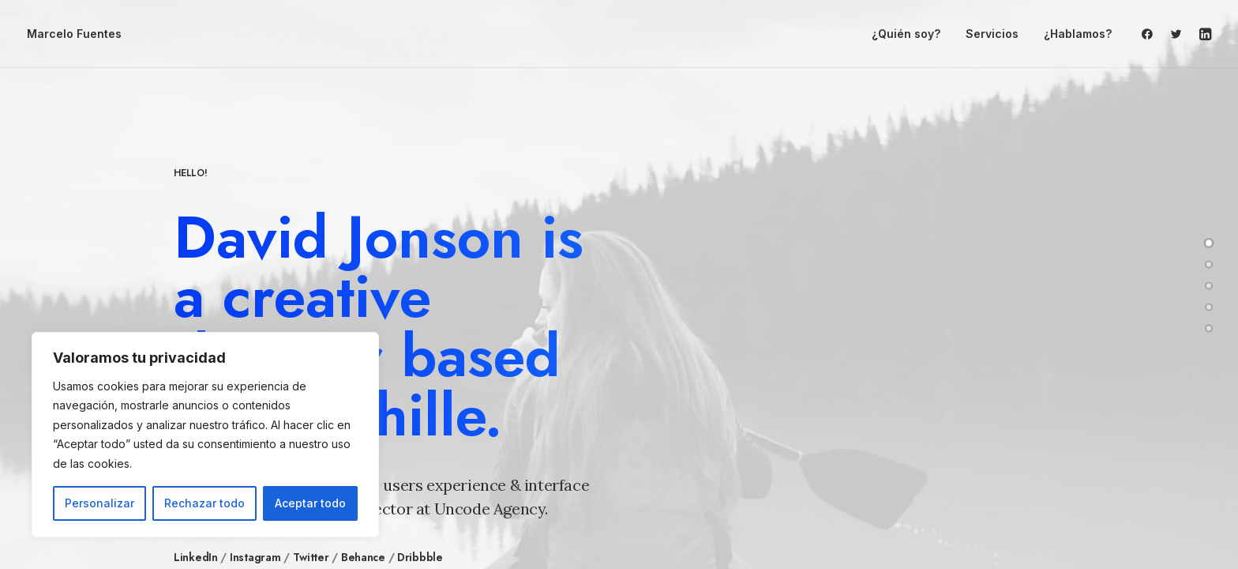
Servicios (992, 33)
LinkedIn (196, 557)
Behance (363, 557)
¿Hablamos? (1078, 33)
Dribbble (420, 557)
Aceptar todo (310, 503)
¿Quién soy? (906, 33)
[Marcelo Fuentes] (74, 34)
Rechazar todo (204, 503)
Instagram (255, 557)
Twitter (311, 557)
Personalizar (99, 503)
